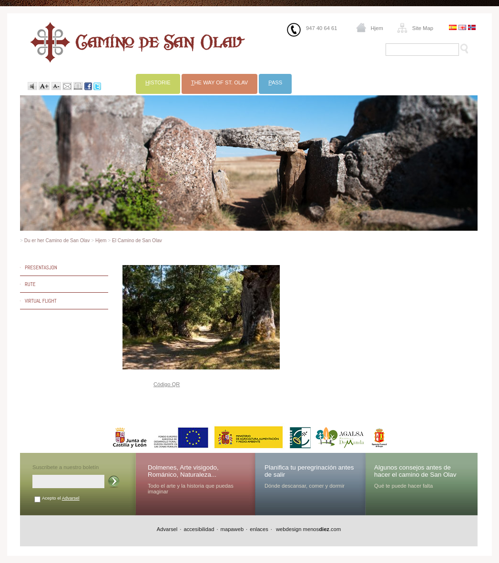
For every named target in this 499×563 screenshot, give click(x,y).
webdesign (288, 529)
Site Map (422, 28)
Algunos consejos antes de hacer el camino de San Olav (415, 471)
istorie (158, 82)
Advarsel (71, 498)
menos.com (322, 529)
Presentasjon (41, 267)
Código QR (166, 384)
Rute (30, 284)
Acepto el (61, 498)
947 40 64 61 (321, 28)
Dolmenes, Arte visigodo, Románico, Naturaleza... (183, 471)
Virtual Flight (41, 300)
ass (275, 82)
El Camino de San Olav (137, 240)
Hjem (377, 28)
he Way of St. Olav (219, 82)
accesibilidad (198, 529)
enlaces (259, 529)
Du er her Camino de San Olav (57, 240)
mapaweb (232, 529)
